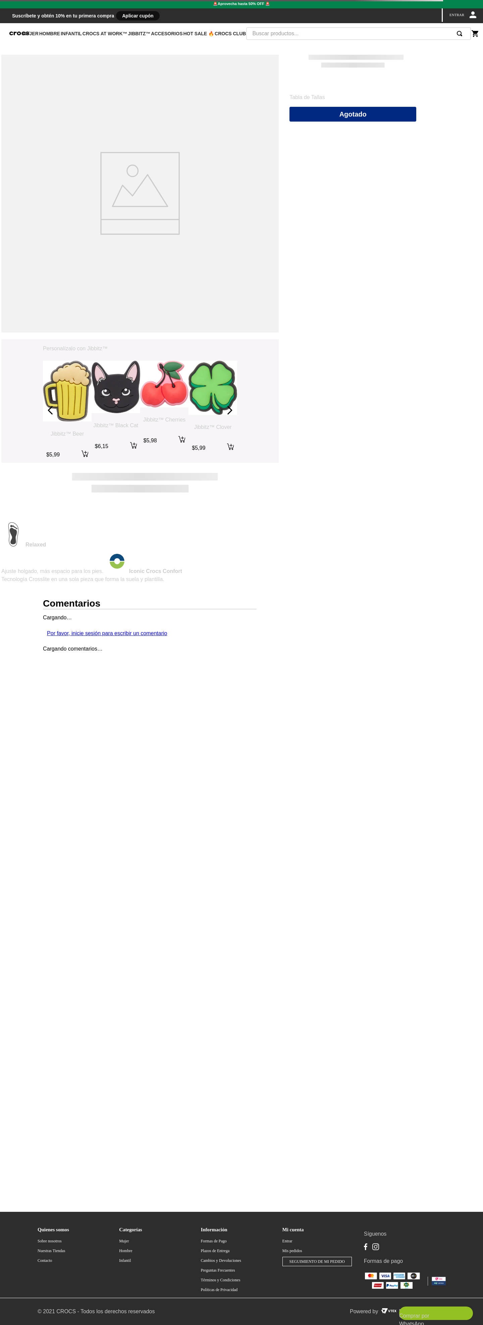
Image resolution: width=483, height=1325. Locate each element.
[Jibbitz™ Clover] (213, 410)
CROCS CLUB (230, 33)
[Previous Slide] (50, 410)
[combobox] (358, 33)
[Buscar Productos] (461, 33)
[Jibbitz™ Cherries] (164, 410)
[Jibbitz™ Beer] (67, 410)
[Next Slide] (229, 410)
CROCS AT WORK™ (105, 33)
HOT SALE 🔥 (198, 33)
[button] (307, 97)
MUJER (30, 33)
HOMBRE (49, 33)
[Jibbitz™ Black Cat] (116, 410)
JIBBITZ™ (139, 33)
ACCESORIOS (166, 33)
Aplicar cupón (137, 15)
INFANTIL (71, 33)
